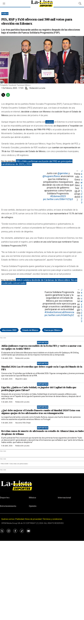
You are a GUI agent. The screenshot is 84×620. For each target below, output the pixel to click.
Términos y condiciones (52, 519)
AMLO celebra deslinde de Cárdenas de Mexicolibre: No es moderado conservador (39, 281)
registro (49, 122)
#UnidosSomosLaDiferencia (59, 312)
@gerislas (63, 173)
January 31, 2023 (82, 186)
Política (5, 14)
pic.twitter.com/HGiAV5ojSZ (59, 315)
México (32, 497)
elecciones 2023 (9, 330)
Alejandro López (21, 379)
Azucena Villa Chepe (23, 423)
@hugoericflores (51, 176)
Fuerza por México (52, 330)
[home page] (42, 485)
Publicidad (19, 519)
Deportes (42, 342)
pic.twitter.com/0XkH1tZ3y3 (58, 199)
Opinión (32, 506)
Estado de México (30, 330)
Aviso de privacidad (33, 519)
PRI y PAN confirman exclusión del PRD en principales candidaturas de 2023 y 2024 (36, 162)
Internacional (64, 497)
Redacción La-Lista (22, 358)
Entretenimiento (8, 506)
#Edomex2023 (58, 196)
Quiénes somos (7, 519)
